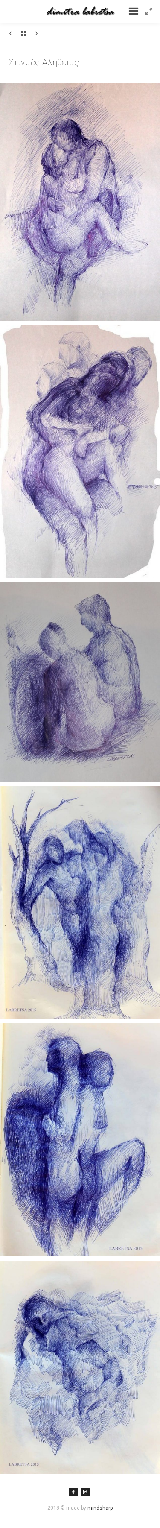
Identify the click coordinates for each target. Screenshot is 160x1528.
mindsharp (100, 1508)
